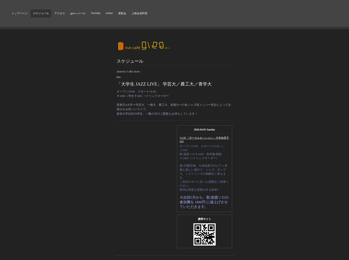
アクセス (59, 13)
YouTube (96, 13)
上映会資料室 (140, 13)
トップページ (20, 13)
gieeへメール (77, 13)
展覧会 (122, 13)
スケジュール (41, 13)
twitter (109, 13)
